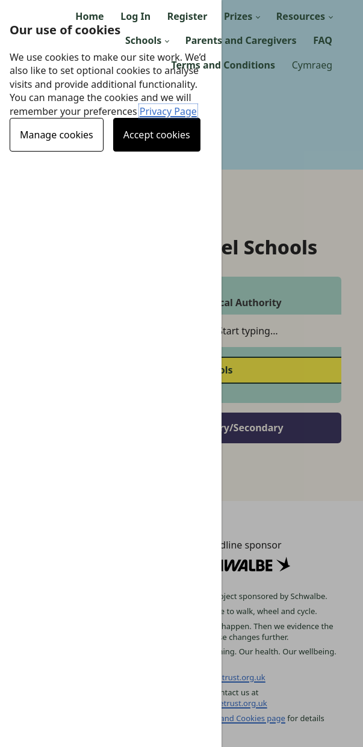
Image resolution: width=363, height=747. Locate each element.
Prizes (238, 16)
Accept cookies (156, 134)
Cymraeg (312, 65)
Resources (300, 16)
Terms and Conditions (223, 65)
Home (89, 16)
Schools (143, 40)
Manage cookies (56, 134)
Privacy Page (168, 111)
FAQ (322, 40)
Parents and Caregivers (241, 40)
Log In (135, 16)
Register (187, 16)
